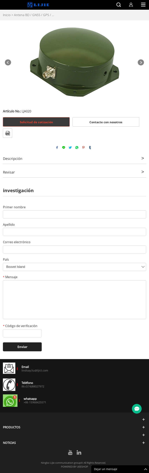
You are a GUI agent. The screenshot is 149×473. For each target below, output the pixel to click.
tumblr (90, 147)
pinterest (83, 147)
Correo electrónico (16, 242)
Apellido (9, 224)
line (64, 147)
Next (141, 62)
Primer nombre (14, 207)
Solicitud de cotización (36, 122)
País (6, 259)
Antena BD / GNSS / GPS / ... (34, 15)
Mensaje (10, 277)
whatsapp (77, 147)
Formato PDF (7, 133)
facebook (57, 147)
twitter (70, 147)
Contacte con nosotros (105, 122)
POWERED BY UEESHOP (74, 466)
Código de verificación (20, 326)
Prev (8, 62)
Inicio (7, 15)
